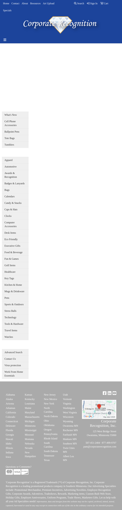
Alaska (9, 399)
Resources (35, 3)
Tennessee (49, 455)
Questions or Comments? (18, 466)
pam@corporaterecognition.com (99, 446)
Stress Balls (10, 311)
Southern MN (70, 443)
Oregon (47, 429)
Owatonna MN (70, 425)
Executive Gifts (12, 245)
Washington (69, 408)
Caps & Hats (10, 209)
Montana (29, 439)
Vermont (67, 399)
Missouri (29, 434)
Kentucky (30, 399)
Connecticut (12, 421)
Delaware (10, 425)
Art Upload (48, 3)
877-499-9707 (109, 442)
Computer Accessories (10, 224)
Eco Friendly (11, 239)
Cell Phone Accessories (10, 123)
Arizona (10, 403)
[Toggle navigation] (5, 40)
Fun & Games (11, 258)
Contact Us (10, 358)
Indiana (9, 452)
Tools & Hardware (13, 324)
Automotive (10, 166)
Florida (9, 430)
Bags (7, 190)
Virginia (67, 403)
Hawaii (9, 439)
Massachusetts (32, 417)
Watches (8, 337)
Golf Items (9, 265)
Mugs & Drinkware (14, 291)
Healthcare (9, 271)
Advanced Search (13, 352)
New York (49, 403)
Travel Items (10, 330)
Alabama (10, 394)
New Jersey (50, 394)
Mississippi (30, 430)
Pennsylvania (50, 434)
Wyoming (68, 421)
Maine (28, 408)
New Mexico (50, 399)
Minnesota (30, 425)
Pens (6, 298)
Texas (47, 460)
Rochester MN (70, 430)
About (25, 3)
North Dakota (51, 416)
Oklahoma (49, 425)
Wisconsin (68, 417)
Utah (65, 394)
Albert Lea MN (68, 458)
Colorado (10, 417)
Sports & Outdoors (14, 304)
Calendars (9, 196)
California (11, 412)
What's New (10, 114)
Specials (7, 10)
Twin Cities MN (69, 450)
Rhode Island (50, 438)
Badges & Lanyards (14, 183)
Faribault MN (70, 434)
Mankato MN (70, 439)
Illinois (9, 448)
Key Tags (9, 278)
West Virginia (70, 412)
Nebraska (29, 443)
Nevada (29, 448)
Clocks (7, 216)
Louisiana (30, 403)
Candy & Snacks (13, 203)
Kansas (28, 394)
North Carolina (48, 410)
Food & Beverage (13, 252)
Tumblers (9, 144)
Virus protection (12, 365)
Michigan (29, 421)
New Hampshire (30, 454)
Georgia (10, 434)
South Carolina (48, 445)
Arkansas (10, 408)
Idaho (8, 443)
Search (79, 3)
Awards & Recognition (10, 175)
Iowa (8, 457)
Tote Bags (9, 138)
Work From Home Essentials (13, 373)
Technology (10, 317)
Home (6, 3)
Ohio (46, 420)
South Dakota (51, 451)
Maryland (30, 412)
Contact (15, 3)
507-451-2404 (93, 442)
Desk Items (10, 232)
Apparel (8, 160)
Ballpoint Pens (11, 131)
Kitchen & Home (13, 284)
